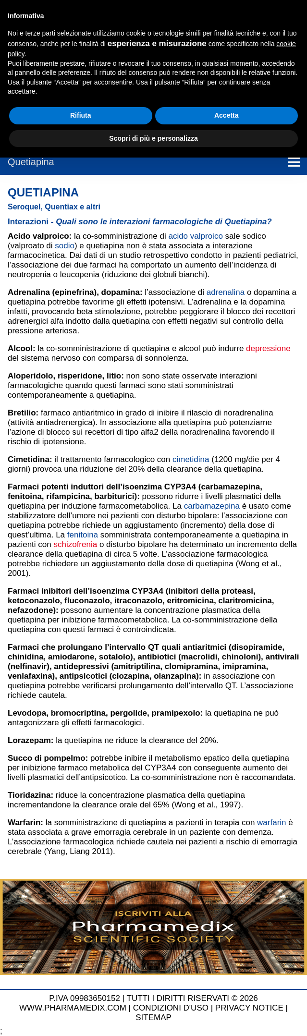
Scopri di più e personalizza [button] (153, 138)
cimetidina (190, 459)
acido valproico (195, 236)
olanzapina (175, 676)
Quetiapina (31, 162)
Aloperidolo (30, 375)
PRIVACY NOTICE (249, 1007)
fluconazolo (87, 600)
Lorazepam (29, 740)
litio (114, 375)
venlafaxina (30, 676)
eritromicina (190, 600)
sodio (64, 245)
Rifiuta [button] (80, 115)
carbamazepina (230, 486)
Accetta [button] (226, 115)
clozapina (130, 676)
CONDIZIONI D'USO (171, 1007)
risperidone (80, 375)
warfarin (271, 822)
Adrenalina (29, 292)
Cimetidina (28, 459)
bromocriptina (78, 713)
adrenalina (226, 292)
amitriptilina (137, 666)
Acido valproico (38, 236)
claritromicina (245, 600)
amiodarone (71, 656)
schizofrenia (75, 544)
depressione (268, 348)
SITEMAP (153, 1017)
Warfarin (24, 822)
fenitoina (25, 496)
